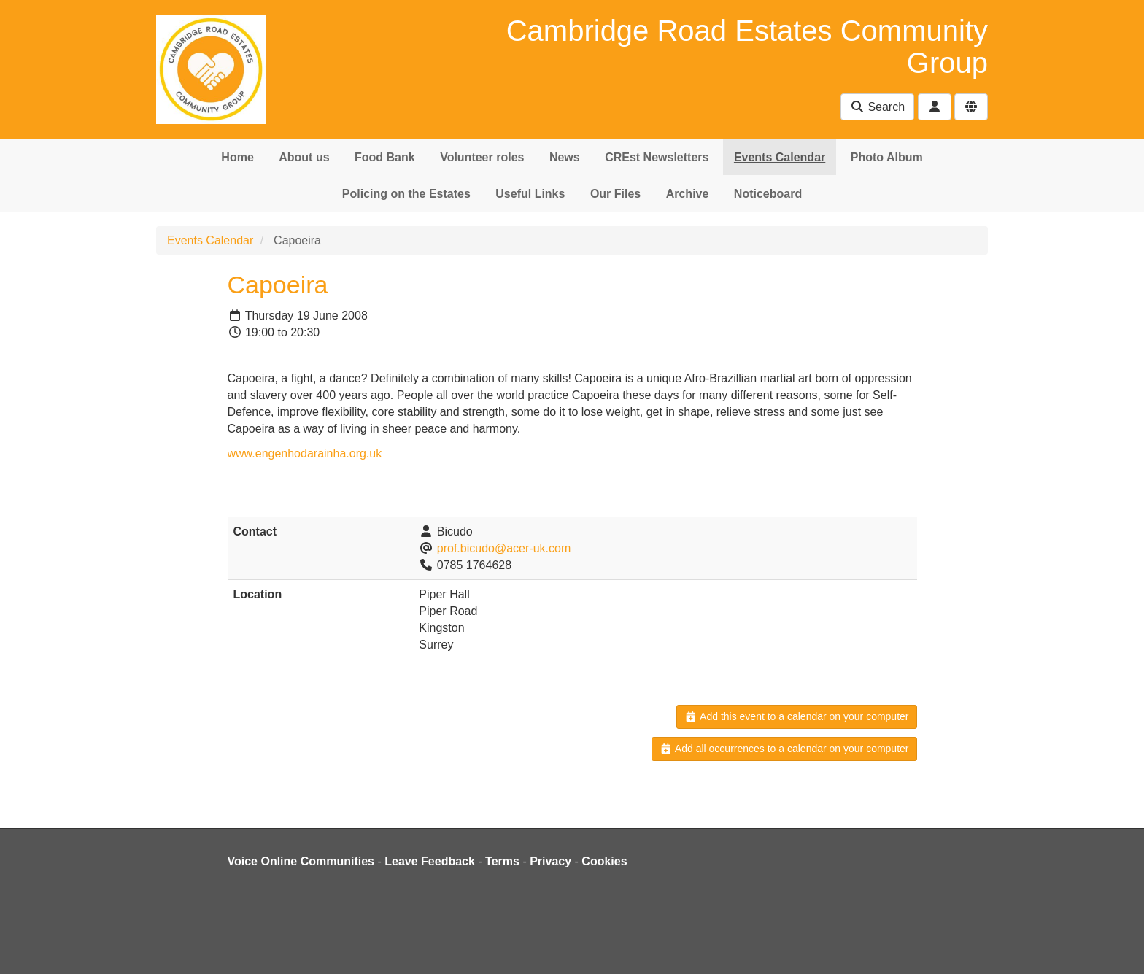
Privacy (550, 861)
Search (877, 107)
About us (304, 157)
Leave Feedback (429, 861)
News (564, 157)
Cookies (604, 861)
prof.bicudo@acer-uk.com (504, 548)
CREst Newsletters (656, 157)
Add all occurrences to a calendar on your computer (784, 748)
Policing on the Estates (406, 194)
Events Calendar (779, 157)
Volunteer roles (482, 157)
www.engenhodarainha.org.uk (305, 453)
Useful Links (530, 194)
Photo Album (887, 157)
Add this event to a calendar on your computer (796, 716)
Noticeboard (768, 194)
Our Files (615, 194)
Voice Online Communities (301, 861)
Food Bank (385, 157)
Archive (687, 194)
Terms (502, 861)
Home (237, 157)
